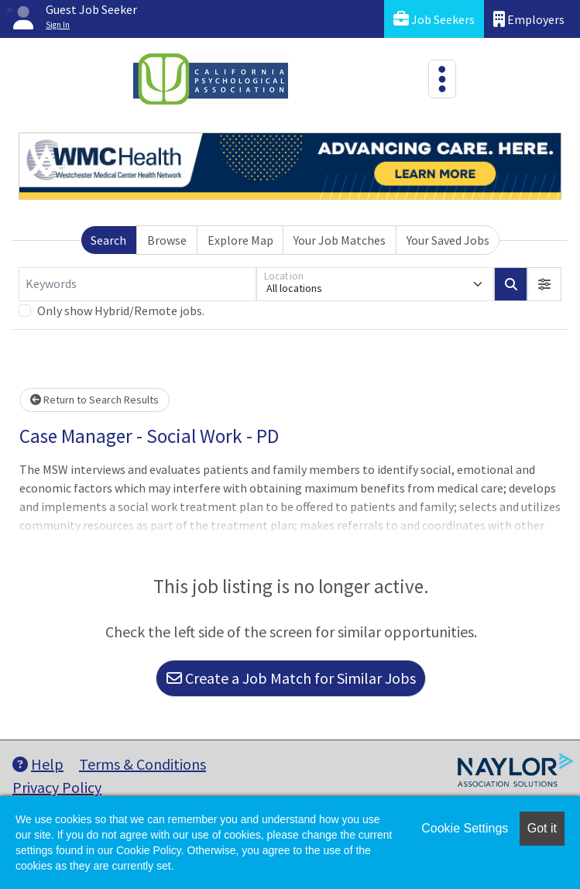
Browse (167, 240)
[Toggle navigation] (442, 79)
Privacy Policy (56, 787)
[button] (544, 284)
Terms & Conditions (142, 764)
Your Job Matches (339, 240)
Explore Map (240, 240)
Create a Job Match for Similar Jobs (291, 678)
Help (37, 764)
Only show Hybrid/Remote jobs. (120, 310)
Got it (542, 828)
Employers (529, 19)
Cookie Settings (464, 828)
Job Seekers (434, 19)
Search (108, 240)
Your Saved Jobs (448, 240)
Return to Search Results (94, 400)
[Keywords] (137, 284)
